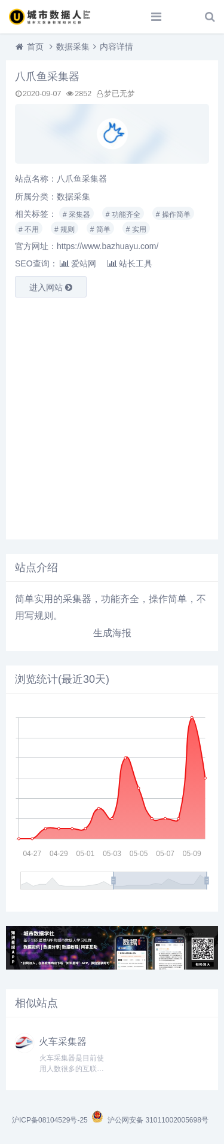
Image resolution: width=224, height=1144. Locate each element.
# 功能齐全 (123, 214)
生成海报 (112, 633)
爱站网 (78, 263)
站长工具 (130, 263)
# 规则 (64, 229)
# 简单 (100, 229)
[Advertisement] (112, 418)
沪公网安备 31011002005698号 (149, 1120)
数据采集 (73, 46)
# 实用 (136, 229)
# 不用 (29, 229)
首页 (35, 46)
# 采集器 (76, 214)
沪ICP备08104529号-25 (51, 1120)
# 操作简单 (173, 214)
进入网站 (50, 287)
